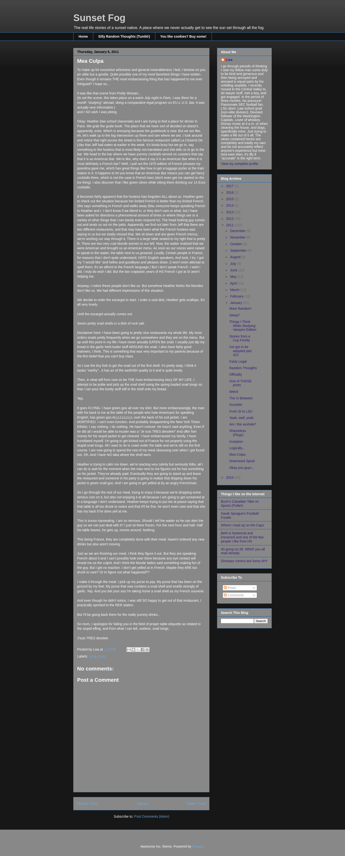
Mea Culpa (237, 454)
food (92, 656)
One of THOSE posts (240, 383)
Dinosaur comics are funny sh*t (244, 561)
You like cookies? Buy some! (183, 36)
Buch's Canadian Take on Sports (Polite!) (240, 503)
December (238, 231)
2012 (230, 219)
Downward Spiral (242, 461)
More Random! (240, 308)
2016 (230, 192)
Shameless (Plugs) (237, 433)
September (238, 250)
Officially (235, 374)
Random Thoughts (243, 368)
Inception (236, 441)
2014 (230, 205)
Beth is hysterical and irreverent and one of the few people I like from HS (242, 537)
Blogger (197, 846)
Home (83, 36)
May (233, 277)
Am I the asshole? (242, 424)
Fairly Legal (238, 361)
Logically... (237, 448)
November (238, 237)
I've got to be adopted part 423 (240, 351)
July (233, 264)
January (236, 303)
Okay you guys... (241, 468)
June (234, 270)
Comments (234, 595)
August (235, 257)
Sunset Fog (99, 17)
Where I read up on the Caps (242, 525)
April (234, 283)
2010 (230, 477)
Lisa (229, 60)
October (236, 244)
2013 (230, 212)
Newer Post (87, 803)
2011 (230, 225)
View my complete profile (239, 164)
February (237, 296)
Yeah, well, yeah (241, 418)
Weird (233, 392)
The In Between (241, 398)
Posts (230, 588)
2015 (230, 199)
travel (101, 656)
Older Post (196, 803)
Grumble (235, 405)
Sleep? (234, 315)
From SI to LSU (240, 411)
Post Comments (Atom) (151, 816)
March (235, 290)
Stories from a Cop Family (239, 338)
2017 (230, 186)
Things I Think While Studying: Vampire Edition (242, 326)
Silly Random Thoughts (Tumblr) (124, 36)
